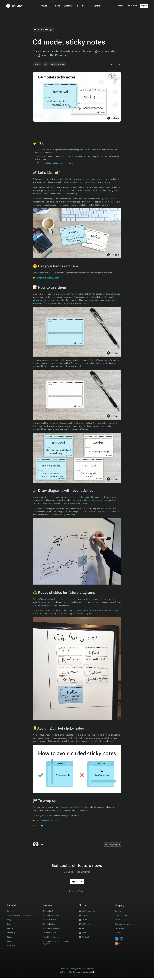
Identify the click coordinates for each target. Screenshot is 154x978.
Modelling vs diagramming (53, 937)
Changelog (11, 933)
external (63, 163)
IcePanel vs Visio (49, 920)
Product (45, 6)
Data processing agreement (125, 924)
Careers (118, 933)
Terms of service (121, 915)
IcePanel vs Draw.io (50, 924)
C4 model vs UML (49, 933)
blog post (102, 179)
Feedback (11, 928)
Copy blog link (112, 844)
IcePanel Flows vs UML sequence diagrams (55, 942)
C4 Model (10, 911)
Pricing (57, 6)
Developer (11, 946)
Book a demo (132, 6)
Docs (9, 941)
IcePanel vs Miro (49, 911)
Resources (83, 6)
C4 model (80, 179)
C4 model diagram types (89, 500)
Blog (9, 920)
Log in (120, 6)
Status (9, 937)
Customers (68, 6)
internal (52, 163)
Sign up (144, 6)
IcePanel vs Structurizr (51, 928)
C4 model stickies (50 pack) (48, 278)
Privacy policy (120, 920)
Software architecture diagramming (20, 915)
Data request (120, 928)
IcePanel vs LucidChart (51, 915)
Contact (97, 6)
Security (118, 911)
